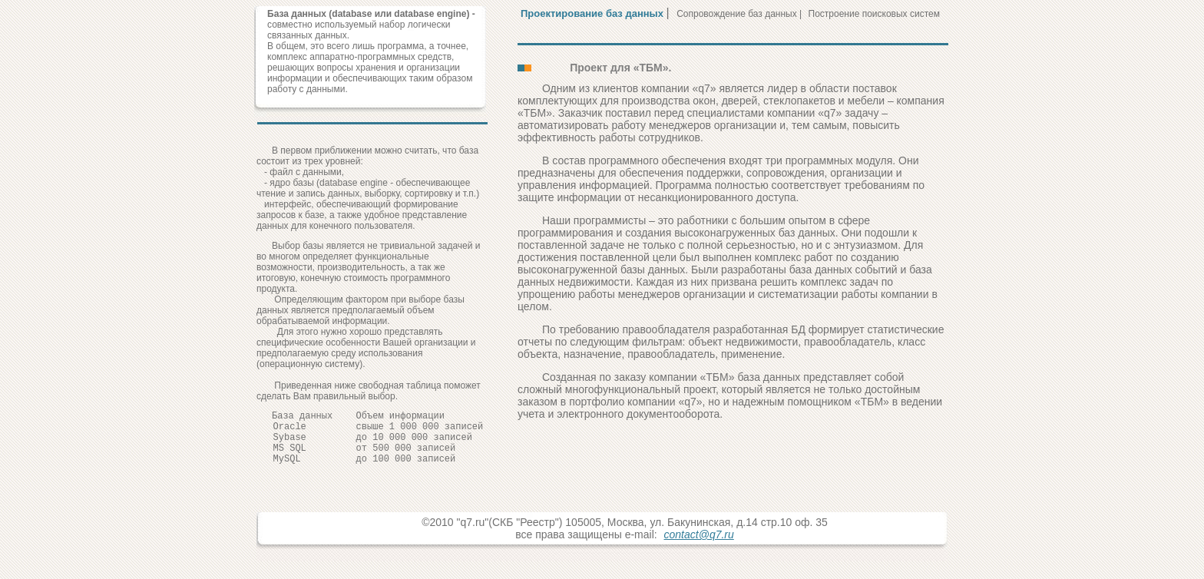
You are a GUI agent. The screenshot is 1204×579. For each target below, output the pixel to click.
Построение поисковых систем (874, 13)
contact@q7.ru (699, 546)
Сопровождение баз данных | (740, 13)
